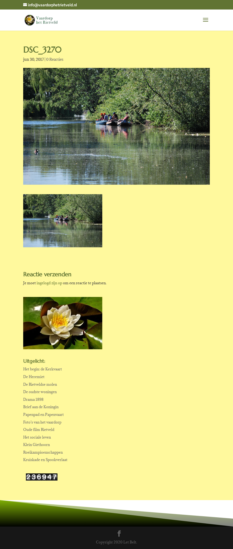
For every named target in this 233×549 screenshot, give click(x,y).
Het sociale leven (37, 437)
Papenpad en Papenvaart (43, 414)
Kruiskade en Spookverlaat (45, 459)
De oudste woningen (40, 391)
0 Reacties (54, 59)
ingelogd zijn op (49, 283)
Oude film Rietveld (38, 429)
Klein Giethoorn (36, 444)
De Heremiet (34, 376)
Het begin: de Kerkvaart (42, 369)
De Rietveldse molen (40, 384)
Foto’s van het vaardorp (42, 422)
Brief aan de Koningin (41, 406)
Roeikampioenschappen (43, 452)
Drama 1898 (33, 399)
